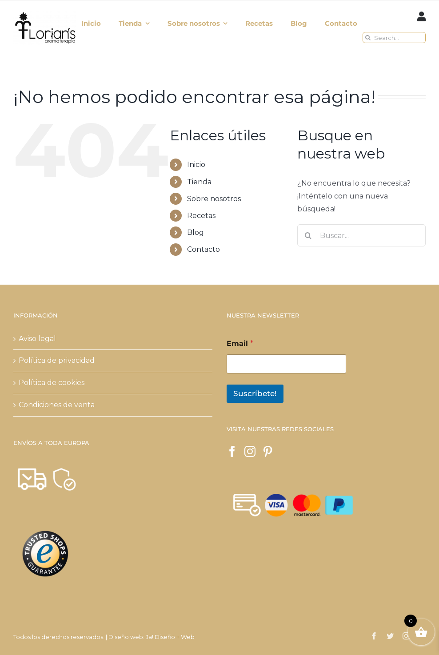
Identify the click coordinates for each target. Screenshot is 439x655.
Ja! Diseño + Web (170, 636)
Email (240, 343)
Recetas (201, 215)
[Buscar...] (361, 235)
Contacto (203, 249)
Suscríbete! (255, 393)
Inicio (196, 164)
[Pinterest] (267, 451)
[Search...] (394, 37)
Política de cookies (51, 382)
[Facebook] (232, 451)
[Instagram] (249, 451)
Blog (195, 232)
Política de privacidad (57, 360)
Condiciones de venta (57, 405)
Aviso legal (37, 338)
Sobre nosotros (214, 199)
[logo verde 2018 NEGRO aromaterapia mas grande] (44, 13)
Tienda (199, 182)
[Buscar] (368, 37)
